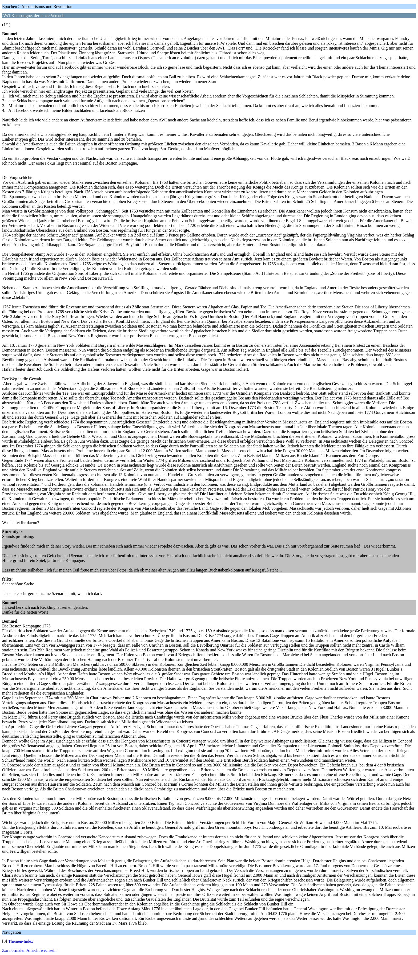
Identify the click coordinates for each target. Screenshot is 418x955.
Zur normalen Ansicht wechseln (29, 950)
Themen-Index (20, 941)
